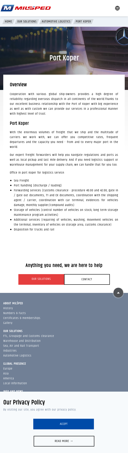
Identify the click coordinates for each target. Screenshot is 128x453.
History (8, 308)
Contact (86, 279)
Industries (10, 350)
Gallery (7, 323)
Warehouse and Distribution (22, 340)
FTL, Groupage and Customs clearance (28, 336)
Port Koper (83, 21)
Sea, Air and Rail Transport (21, 345)
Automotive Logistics (56, 21)
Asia (6, 373)
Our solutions (27, 21)
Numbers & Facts (14, 313)
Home (8, 21)
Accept (64, 423)
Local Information (15, 383)
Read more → (64, 441)
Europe (7, 368)
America (8, 378)
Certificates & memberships (21, 318)
